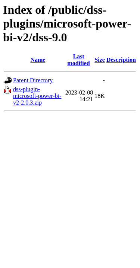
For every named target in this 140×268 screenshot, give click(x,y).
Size (99, 60)
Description (121, 60)
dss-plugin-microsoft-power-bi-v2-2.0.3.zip (37, 96)
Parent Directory (33, 80)
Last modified (78, 59)
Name (37, 60)
